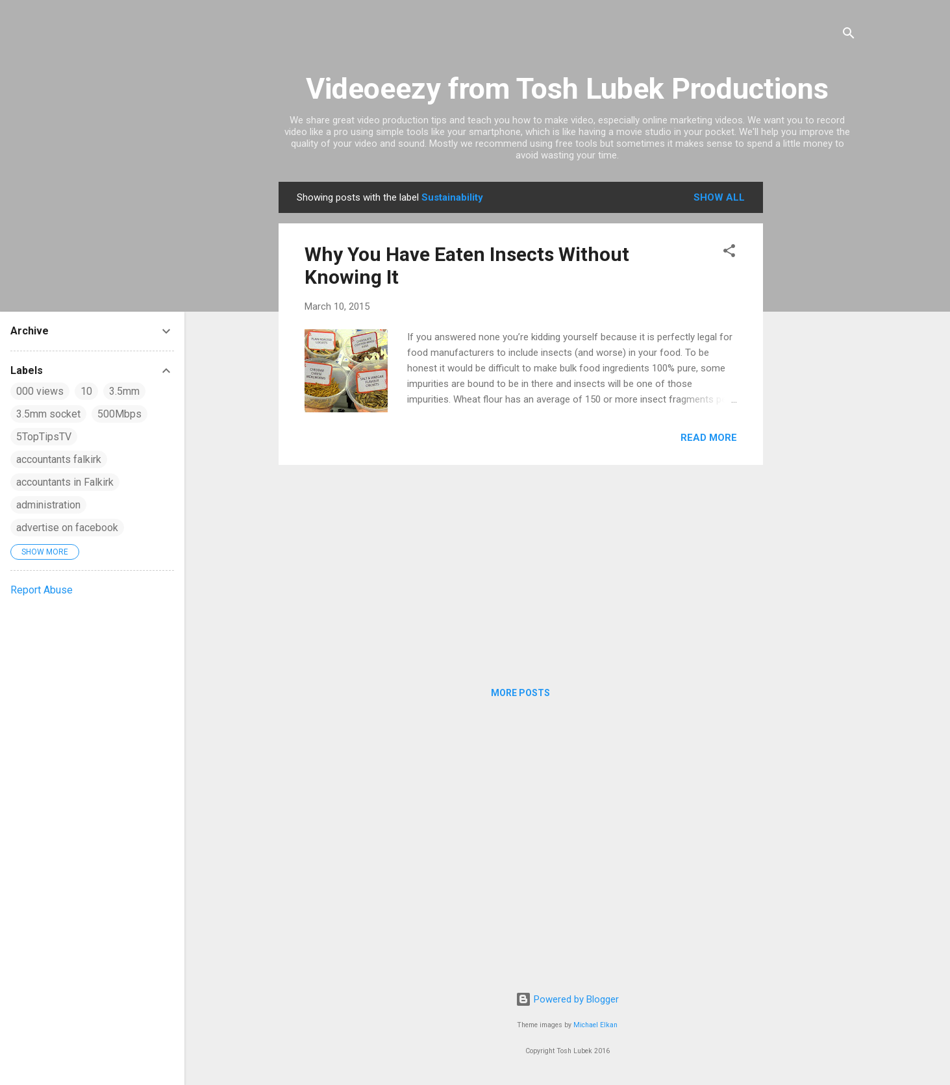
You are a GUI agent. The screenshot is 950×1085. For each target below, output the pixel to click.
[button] (729, 253)
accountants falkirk (58, 459)
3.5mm (124, 391)
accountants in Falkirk (65, 482)
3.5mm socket (48, 414)
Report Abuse (41, 590)
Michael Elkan (595, 1025)
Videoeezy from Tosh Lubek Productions (567, 88)
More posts (520, 693)
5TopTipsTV (43, 436)
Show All (719, 197)
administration (48, 505)
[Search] (848, 35)
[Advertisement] (814, 376)
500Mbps (119, 414)
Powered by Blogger (567, 999)
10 (86, 391)
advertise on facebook (67, 527)
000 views (40, 391)
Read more (709, 437)
